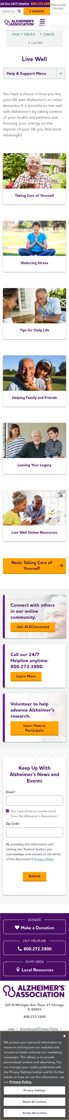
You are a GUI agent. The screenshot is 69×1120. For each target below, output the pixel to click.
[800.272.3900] (34, 947)
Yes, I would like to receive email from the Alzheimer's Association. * (35, 822)
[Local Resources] (34, 968)
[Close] (65, 1037)
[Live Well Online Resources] (34, 524)
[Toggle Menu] (61, 24)
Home (16, 42)
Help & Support (31, 42)
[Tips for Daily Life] (34, 322)
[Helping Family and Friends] (34, 389)
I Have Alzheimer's (50, 42)
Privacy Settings (34, 1091)
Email (10, 801)
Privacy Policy (43, 868)
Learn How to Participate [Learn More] (34, 736)
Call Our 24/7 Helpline (23, 3)
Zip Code (12, 832)
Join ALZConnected (32, 635)
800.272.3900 (50, 3)
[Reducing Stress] (34, 255)
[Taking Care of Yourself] (34, 187)
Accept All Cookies (34, 1113)
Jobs (11, 1029)
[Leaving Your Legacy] (34, 457)
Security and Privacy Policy (39, 1029)
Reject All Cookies (34, 1102)
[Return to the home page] (27, 24)
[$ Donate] (56, 11)
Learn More (26, 685)
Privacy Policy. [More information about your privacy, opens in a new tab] (21, 1083)
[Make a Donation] (34, 926)
